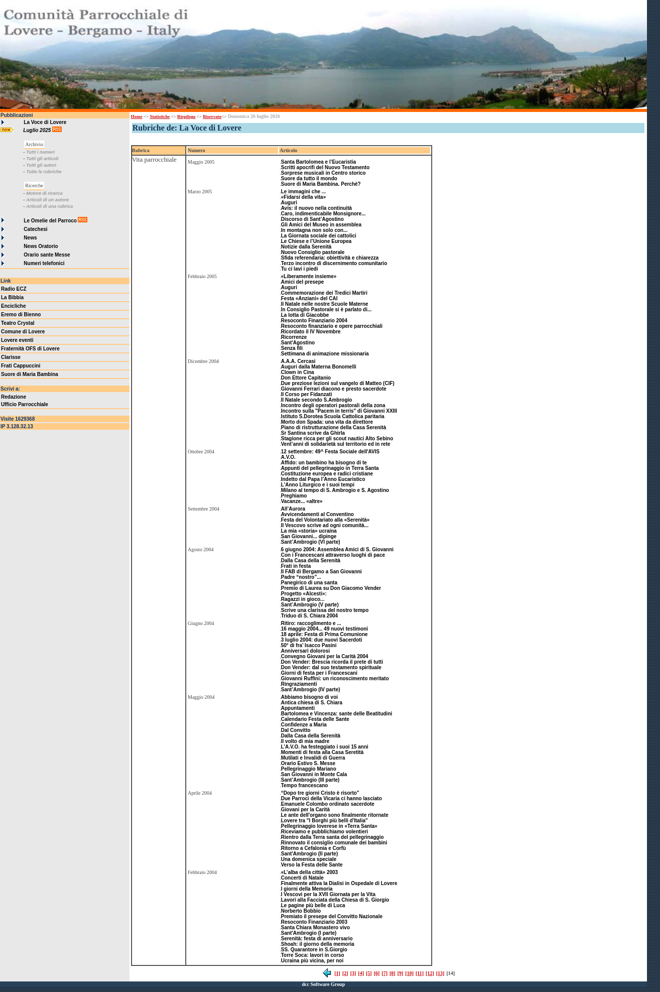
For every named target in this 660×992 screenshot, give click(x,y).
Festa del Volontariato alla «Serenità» (325, 520)
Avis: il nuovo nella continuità (316, 208)
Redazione (13, 397)
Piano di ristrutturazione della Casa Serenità (333, 427)
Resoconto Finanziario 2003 (314, 922)
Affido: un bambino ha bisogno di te (324, 462)
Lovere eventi (17, 340)
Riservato (212, 116)
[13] (440, 973)
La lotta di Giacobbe (305, 315)
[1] (337, 973)
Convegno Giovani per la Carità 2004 (324, 656)
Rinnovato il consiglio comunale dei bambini (334, 842)
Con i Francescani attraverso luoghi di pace (333, 555)
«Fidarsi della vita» (303, 197)
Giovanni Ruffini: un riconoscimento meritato (335, 678)
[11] (420, 973)
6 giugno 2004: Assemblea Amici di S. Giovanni (337, 549)
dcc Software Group (323, 984)
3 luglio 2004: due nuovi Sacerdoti (321, 640)
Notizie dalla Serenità (306, 247)
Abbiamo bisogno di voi (309, 697)
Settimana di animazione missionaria (325, 353)
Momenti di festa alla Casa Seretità (322, 752)
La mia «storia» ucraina (309, 531)
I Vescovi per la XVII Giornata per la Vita (328, 894)
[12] (430, 973)
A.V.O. (288, 457)
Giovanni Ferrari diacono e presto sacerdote (333, 389)
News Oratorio (41, 246)
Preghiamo (294, 496)
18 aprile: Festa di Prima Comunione (324, 634)
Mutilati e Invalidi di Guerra (313, 758)
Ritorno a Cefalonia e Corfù (313, 848)
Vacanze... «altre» (302, 501)
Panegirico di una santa (309, 582)
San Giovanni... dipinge (309, 536)
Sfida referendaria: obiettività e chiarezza (330, 258)
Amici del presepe (302, 282)
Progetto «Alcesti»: (304, 593)
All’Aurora (293, 509)
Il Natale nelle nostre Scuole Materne (324, 304)
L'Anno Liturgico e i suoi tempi (317, 484)
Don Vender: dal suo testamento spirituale (331, 667)
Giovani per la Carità (305, 809)
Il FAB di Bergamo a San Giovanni (321, 571)
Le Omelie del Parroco (50, 220)
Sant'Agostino (298, 342)
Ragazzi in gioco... (303, 599)
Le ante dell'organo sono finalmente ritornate (334, 815)
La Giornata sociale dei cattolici (318, 235)
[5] (369, 973)
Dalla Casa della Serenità (310, 560)
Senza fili (292, 348)
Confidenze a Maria (304, 724)
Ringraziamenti (299, 684)
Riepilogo (186, 116)
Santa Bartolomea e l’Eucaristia (318, 162)
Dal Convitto (296, 730)
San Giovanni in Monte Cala (314, 774)
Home (137, 116)
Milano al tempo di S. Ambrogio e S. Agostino (335, 490)
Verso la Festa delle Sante (312, 864)
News (30, 237)
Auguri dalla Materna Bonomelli (318, 366)
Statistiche (160, 116)
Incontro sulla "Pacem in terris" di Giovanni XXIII (339, 411)
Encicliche (13, 306)
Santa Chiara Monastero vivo (315, 927)
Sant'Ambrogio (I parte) (309, 933)
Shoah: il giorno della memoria (317, 944)
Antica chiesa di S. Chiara (311, 702)
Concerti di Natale (302, 878)
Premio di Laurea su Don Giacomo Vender (331, 588)
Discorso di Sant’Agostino (312, 219)
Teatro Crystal (18, 323)
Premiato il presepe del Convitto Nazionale (331, 916)
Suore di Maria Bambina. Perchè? (321, 184)
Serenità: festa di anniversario (317, 938)
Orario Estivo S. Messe (308, 763)
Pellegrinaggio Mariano (308, 769)
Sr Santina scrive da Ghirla (313, 433)
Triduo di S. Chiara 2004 (309, 615)
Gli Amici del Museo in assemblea (321, 224)
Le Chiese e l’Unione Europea (316, 241)
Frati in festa (296, 566)
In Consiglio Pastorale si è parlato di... (326, 309)
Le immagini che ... (303, 191)
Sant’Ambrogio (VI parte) (310, 542)
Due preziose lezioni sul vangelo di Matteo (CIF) (337, 383)
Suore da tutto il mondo (309, 178)
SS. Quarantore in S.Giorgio (314, 949)
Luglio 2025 (37, 130)
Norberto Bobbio (301, 911)
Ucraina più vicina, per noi (312, 960)
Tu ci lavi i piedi (299, 269)
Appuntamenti (298, 708)
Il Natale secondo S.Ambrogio (316, 400)
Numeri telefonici (44, 263)
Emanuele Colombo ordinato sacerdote (327, 804)
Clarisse (11, 357)
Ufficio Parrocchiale (24, 404)
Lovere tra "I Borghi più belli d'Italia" (324, 820)
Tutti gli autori (41, 165)
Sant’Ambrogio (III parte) (310, 780)
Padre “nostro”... (301, 577)
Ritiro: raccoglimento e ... (311, 623)
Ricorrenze (294, 337)
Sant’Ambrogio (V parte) (310, 604)
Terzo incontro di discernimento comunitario (334, 263)
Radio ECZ (14, 289)
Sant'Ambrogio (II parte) (309, 853)
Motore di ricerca (44, 193)
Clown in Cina (297, 372)
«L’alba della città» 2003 (309, 872)
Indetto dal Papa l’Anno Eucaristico (323, 479)
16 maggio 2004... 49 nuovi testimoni (324, 629)
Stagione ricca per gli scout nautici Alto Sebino (337, 438)
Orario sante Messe (47, 255)
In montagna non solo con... (314, 230)
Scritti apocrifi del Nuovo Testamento (325, 167)
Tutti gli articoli (42, 158)
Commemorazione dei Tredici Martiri (324, 293)
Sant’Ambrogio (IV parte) (310, 689)
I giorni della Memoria (307, 889)
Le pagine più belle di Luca (313, 905)
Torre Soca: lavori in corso (312, 955)
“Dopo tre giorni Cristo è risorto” (320, 793)
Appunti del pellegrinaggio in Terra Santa (330, 468)
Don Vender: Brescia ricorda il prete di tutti (332, 662)
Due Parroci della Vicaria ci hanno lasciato (331, 798)
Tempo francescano (304, 785)
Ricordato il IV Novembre (311, 331)
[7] (384, 973)
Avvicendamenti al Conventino (317, 514)
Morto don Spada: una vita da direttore (327, 422)
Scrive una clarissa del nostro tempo (325, 610)
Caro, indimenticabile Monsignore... (323, 213)
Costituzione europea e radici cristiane (327, 473)
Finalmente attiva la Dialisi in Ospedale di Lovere (339, 883)
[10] (409, 973)
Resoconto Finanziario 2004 (314, 320)
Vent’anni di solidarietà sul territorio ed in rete (335, 444)
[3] (353, 973)
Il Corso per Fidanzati (306, 394)
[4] (361, 973)
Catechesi (35, 229)
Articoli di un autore (47, 199)
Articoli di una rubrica (49, 206)
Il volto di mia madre (305, 741)
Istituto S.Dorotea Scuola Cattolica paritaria (332, 416)
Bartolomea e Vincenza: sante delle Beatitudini (336, 713)
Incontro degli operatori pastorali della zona (333, 405)
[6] (377, 973)
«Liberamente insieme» (309, 276)
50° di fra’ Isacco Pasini (309, 645)
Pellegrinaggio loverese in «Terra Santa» (329, 826)
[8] (392, 973)
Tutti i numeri (40, 152)
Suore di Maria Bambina (29, 374)
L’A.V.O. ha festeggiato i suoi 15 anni (324, 747)
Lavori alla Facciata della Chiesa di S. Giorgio (335, 900)
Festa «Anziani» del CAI (309, 298)
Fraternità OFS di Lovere (30, 348)
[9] (401, 973)
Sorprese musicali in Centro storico (323, 173)
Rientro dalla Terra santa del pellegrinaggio (332, 837)
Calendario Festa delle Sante (315, 719)
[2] (345, 973)
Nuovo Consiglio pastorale (313, 252)
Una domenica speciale (309, 859)
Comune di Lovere (23, 331)
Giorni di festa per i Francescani (319, 673)
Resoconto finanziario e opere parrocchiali (331, 326)
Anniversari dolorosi (305, 651)
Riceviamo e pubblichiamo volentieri (324, 831)
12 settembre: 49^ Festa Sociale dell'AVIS (330, 451)
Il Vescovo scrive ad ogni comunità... (325, 525)
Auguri (289, 202)
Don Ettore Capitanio (306, 378)
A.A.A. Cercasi (298, 361)
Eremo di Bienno (21, 314)
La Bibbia (12, 297)
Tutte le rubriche (43, 171)
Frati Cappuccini (20, 365)
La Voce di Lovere (45, 122)
